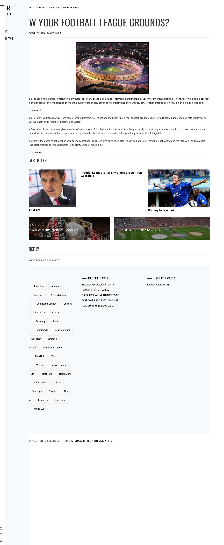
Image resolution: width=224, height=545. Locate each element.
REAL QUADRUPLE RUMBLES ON (131, 324)
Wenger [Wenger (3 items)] (90, 497)
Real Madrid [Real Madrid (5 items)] (74, 453)
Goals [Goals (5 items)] (87, 366)
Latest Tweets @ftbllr (175, 303)
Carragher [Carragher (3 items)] (73, 331)
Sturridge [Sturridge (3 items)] (86, 471)
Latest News (19, 31)
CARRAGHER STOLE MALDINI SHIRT (132, 319)
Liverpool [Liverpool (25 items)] (89, 392)
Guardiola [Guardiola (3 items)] (73, 375)
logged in (82, 278)
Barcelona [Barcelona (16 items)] (73, 322)
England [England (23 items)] (72, 348)
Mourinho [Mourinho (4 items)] (73, 427)
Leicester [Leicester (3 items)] (72, 392)
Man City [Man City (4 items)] (99, 409)
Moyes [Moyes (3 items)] (88, 427)
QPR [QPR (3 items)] (70, 445)
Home (15, 24)
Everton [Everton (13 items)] (72, 357)
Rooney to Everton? (177, 231)
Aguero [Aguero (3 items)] (72, 304)
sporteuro (104, 46)
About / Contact (22, 38)
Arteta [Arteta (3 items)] (86, 313)
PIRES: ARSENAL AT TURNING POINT (133, 313)
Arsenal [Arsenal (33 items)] (72, 313)
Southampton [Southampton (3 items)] (75, 462)
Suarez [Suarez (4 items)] (71, 480)
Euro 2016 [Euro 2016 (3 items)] (88, 348)
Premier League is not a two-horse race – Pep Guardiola (132, 195)
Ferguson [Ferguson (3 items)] (88, 357)
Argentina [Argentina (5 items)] (88, 304)
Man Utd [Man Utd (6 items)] (72, 418)
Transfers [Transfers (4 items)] (92, 488)
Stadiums (86, 173)
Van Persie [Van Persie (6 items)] (73, 497)
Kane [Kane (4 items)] (93, 383)
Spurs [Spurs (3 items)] (71, 471)
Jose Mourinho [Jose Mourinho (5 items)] (75, 383)
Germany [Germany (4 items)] (72, 366)
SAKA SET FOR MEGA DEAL (128, 308)
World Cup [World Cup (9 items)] (73, 506)
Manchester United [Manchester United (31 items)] (77, 409)
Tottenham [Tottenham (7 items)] (73, 488)
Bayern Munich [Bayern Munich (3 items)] (93, 322)
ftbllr (21, 8)
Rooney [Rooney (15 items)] (91, 453)
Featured (70, 173)
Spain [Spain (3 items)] (92, 462)
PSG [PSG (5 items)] (94, 436)
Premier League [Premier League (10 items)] (76, 436)
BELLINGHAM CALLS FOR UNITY (130, 303)
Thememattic (151, 538)
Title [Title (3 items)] (85, 480)
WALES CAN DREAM (76, 231)
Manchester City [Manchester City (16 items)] (76, 401)
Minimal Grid (129, 538)
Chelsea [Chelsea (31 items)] (99, 339)
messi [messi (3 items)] (87, 418)
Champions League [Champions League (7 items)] (78, 339)
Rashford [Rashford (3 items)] (84, 445)
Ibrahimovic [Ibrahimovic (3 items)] (91, 375)
